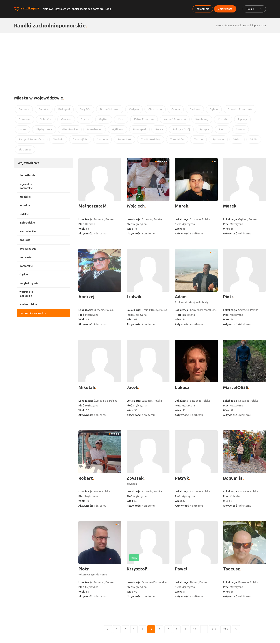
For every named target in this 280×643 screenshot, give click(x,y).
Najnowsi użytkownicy (56, 8)
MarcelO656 (235, 387)
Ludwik (134, 296)
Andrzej (86, 296)
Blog (108, 8)
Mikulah (86, 387)
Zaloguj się (202, 8)
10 (194, 629)
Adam (181, 296)
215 (225, 629)
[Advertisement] (140, 60)
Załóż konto (225, 8)
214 (214, 629)
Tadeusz (231, 569)
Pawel (181, 569)
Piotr (228, 296)
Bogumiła (233, 478)
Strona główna (224, 25)
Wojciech (136, 206)
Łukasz (182, 387)
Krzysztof (137, 569)
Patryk (182, 478)
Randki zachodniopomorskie (250, 25)
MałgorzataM (92, 206)
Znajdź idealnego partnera (87, 8)
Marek (181, 206)
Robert (85, 478)
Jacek (132, 387)
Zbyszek (135, 478)
